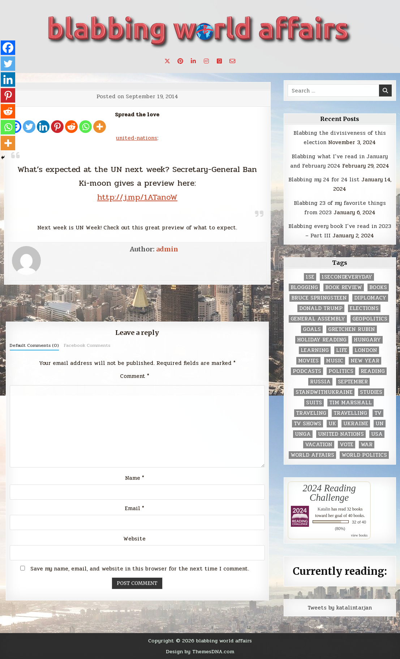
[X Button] (167, 61)
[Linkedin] (43, 126)
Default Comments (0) (34, 345)
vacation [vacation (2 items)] (318, 444)
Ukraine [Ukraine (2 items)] (355, 423)
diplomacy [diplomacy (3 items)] (370, 298)
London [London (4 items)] (365, 350)
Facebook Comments (87, 345)
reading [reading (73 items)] (373, 371)
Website (134, 538)
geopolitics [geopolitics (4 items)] (369, 319)
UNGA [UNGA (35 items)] (303, 434)
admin (167, 249)
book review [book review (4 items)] (343, 287)
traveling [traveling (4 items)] (311, 413)
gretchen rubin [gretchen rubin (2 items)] (351, 329)
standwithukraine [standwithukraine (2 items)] (324, 392)
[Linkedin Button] (193, 61)
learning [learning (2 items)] (315, 350)
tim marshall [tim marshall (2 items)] (350, 402)
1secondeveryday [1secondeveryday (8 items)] (347, 277)
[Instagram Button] (206, 61)
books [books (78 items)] (378, 287)
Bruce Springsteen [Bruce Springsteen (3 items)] (319, 298)
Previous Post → (248, 304)
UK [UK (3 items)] (332, 423)
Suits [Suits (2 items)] (314, 402)
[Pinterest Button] (180, 61)
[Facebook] (8, 47)
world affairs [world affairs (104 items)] (312, 455)
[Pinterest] (57, 126)
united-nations (136, 138)
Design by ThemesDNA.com (200, 651)
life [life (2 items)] (341, 350)
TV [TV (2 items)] (378, 413)
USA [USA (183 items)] (377, 434)
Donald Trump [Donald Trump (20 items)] (321, 308)
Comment (134, 376)
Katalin (324, 509)
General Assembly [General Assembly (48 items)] (318, 319)
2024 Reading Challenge (329, 493)
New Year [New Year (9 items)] (364, 361)
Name (134, 478)
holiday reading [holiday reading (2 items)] (322, 340)
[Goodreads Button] (219, 61)
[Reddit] (71, 126)
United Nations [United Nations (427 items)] (341, 434)
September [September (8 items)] (353, 382)
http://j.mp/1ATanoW (137, 197)
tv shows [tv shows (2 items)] (307, 423)
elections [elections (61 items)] (364, 308)
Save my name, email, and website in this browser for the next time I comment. (139, 568)
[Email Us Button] (232, 61)
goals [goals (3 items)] (312, 329)
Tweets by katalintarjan (339, 607)
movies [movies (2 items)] (308, 361)
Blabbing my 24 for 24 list (324, 179)
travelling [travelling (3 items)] (350, 413)
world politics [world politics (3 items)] (364, 455)
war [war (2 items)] (367, 444)
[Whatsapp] (85, 126)
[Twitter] (29, 126)
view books (359, 535)
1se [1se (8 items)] (310, 277)
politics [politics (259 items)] (340, 371)
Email (134, 508)
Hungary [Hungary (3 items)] (367, 340)
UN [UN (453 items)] (379, 423)
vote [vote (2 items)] (346, 444)
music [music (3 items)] (334, 361)
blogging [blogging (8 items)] (304, 287)
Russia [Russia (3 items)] (320, 382)
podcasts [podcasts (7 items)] (307, 371)
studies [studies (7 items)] (371, 392)
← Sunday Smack (26, 304)
